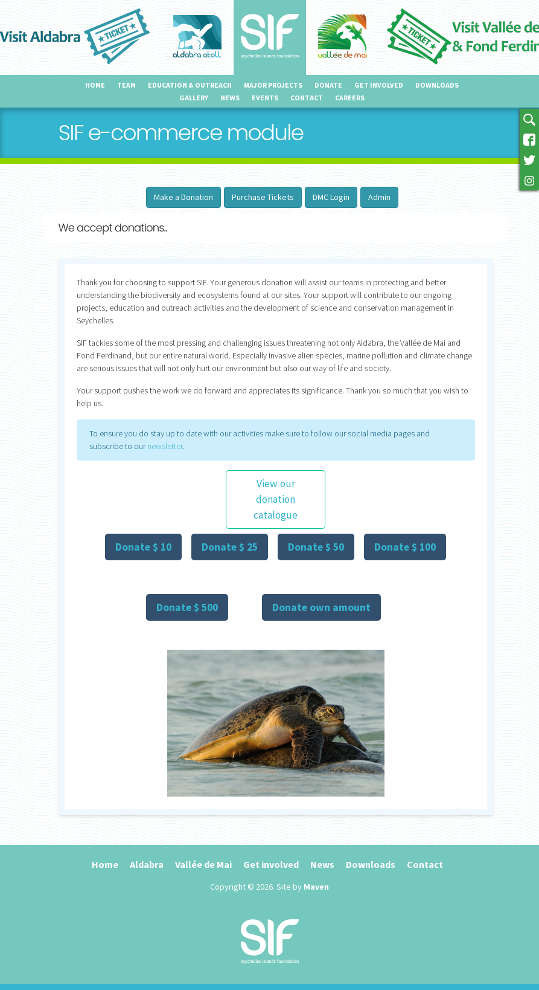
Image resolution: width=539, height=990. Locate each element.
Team (126, 84)
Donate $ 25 (230, 547)
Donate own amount (321, 607)
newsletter (164, 446)
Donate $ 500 (187, 607)
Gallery (193, 97)
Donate (328, 84)
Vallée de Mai (203, 864)
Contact (306, 97)
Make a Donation (183, 197)
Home (95, 84)
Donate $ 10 (143, 547)
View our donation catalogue (276, 499)
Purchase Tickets (263, 197)
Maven (316, 886)
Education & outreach (190, 84)
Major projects (273, 84)
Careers (350, 97)
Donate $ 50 (316, 547)
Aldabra (147, 864)
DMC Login (331, 197)
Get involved (378, 84)
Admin (379, 197)
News (230, 97)
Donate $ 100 (405, 547)
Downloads (437, 84)
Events (265, 97)
